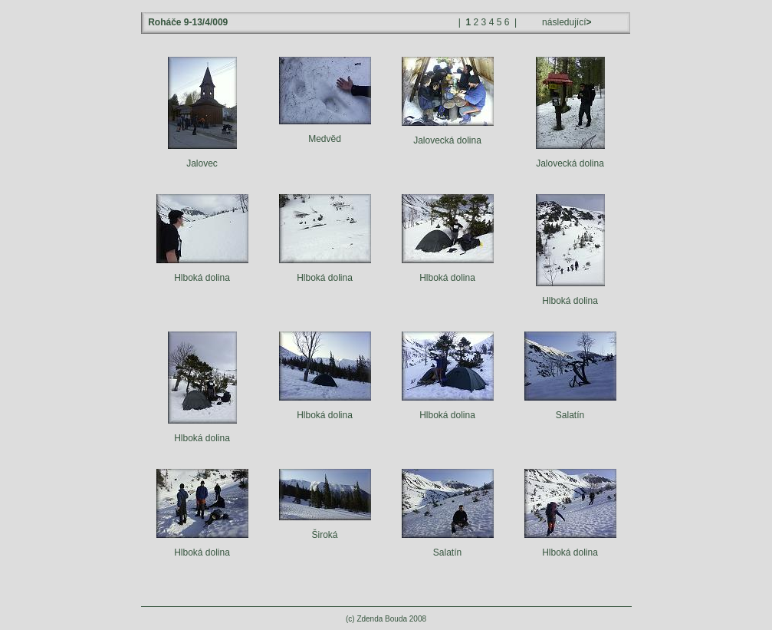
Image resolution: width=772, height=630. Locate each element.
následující (566, 22)
